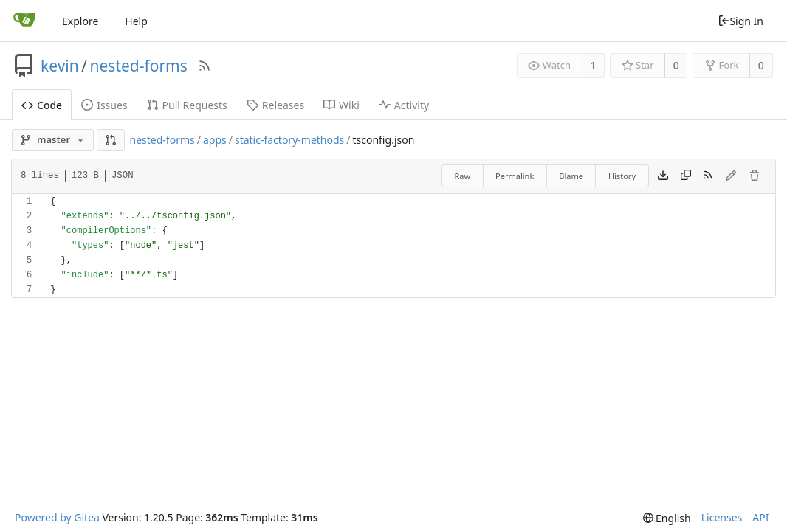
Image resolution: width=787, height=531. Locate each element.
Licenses (722, 517)
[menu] (667, 518)
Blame (571, 175)
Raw (462, 175)
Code (41, 105)
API (760, 517)
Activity (404, 105)
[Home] (24, 20)
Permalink (514, 175)
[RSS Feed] (204, 65)
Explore (80, 21)
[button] (111, 140)
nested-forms (139, 65)
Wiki (341, 105)
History (622, 175)
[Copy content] (686, 176)
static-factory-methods (289, 140)
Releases (275, 105)
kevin (60, 65)
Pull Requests (187, 105)
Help (136, 21)
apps (215, 140)
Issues (104, 105)
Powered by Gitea (57, 517)
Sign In (740, 21)
